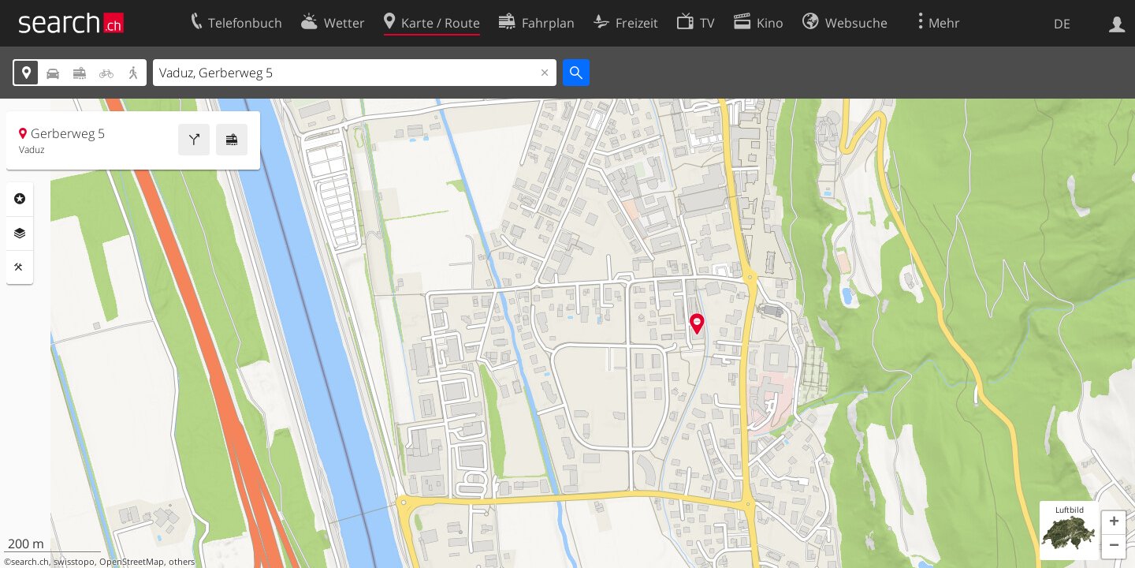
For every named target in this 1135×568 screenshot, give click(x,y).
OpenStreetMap (131, 561)
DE (1062, 23)
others (182, 561)
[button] (1114, 523)
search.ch (30, 561)
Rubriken (19, 198)
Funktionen (19, 267)
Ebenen (19, 233)
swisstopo (74, 561)
